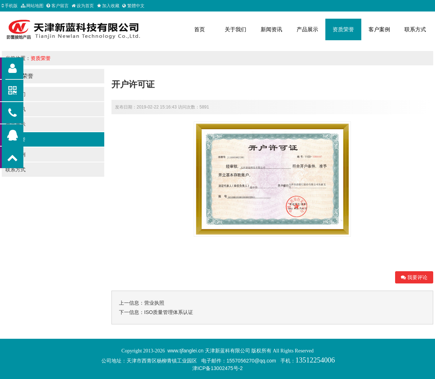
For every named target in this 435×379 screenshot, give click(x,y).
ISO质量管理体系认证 (168, 312)
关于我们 (235, 29)
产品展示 (307, 29)
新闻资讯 (271, 29)
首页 (199, 29)
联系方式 (415, 29)
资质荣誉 (343, 29)
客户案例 (379, 29)
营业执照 (154, 303)
